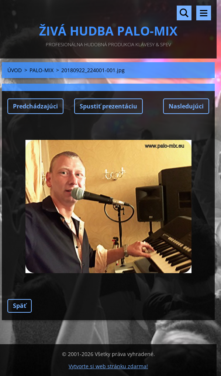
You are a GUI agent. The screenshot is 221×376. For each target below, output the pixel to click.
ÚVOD (14, 70)
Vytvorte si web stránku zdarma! (108, 366)
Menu (203, 13)
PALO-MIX (41, 70)
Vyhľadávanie (184, 13)
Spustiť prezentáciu (108, 106)
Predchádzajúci (35, 106)
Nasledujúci (186, 106)
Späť (19, 306)
